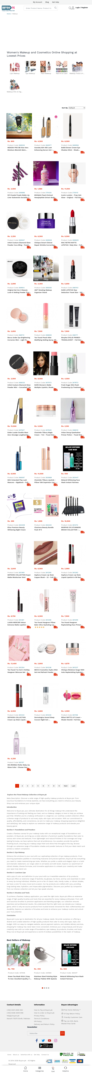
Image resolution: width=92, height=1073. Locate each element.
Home (9, 14)
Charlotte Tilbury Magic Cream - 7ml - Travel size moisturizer (44, 421)
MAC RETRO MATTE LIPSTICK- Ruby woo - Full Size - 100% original (71, 244)
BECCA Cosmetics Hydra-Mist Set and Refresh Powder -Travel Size (46, 627)
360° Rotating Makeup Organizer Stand (43, 291)
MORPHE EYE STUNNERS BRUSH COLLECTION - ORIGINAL (71, 504)
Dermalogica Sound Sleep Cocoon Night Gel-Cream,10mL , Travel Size (44, 669)
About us (16, 993)
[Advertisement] (46, 34)
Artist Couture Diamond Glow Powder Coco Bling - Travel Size (18, 244)
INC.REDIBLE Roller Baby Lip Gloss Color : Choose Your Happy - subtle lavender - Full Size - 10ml (18, 710)
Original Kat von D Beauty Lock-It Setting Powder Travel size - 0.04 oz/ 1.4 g (19, 291)
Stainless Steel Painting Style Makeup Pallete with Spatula (45, 921)
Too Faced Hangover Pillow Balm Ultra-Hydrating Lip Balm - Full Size (44, 586)
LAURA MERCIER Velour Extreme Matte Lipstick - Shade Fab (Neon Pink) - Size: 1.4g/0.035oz (19, 586)
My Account (37, 2)
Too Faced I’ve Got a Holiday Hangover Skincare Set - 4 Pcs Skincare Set (18, 627)
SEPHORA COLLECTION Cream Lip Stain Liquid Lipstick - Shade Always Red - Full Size (18, 669)
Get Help (55, 2)
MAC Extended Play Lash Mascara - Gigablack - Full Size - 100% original (17, 462)
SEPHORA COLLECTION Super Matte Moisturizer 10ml (19, 545)
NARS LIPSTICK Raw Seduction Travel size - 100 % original (72, 291)
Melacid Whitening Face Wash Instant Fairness (70, 462)
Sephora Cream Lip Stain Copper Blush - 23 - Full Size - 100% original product (45, 545)
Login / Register (82, 7)
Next (65, 730)
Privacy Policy (39, 960)
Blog (47, 2)
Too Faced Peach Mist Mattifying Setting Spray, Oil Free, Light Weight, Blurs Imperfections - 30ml (45, 339)
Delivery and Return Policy (44, 968)
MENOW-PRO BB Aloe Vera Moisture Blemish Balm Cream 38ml (17, 149)
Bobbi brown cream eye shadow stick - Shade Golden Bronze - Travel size (72, 149)
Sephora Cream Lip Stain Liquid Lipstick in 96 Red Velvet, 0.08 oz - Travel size (72, 545)
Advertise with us (26, 993)
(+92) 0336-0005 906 (15, 957)
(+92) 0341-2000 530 (15, 954)
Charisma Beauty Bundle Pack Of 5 (44, 504)
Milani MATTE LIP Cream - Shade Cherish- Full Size (71, 669)
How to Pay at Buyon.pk (43, 954)
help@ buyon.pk (13, 960)
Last (73, 730)
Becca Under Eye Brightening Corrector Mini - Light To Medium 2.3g (18, 339)
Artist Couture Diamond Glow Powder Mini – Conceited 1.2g (18, 380)
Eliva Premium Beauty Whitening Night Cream (16, 504)
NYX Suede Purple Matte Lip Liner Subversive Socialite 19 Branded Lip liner (18, 196)
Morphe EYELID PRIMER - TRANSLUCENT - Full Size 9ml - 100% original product (72, 339)
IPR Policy (38, 965)
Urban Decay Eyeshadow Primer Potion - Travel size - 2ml (72, 421)
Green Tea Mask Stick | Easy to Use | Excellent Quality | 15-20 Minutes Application (20, 921)
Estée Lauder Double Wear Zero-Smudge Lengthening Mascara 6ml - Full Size (17, 421)
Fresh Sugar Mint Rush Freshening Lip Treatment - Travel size (72, 380)
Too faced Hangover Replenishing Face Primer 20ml (71, 586)
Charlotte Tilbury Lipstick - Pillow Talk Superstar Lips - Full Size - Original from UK (45, 462)
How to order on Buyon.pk (44, 957)
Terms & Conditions (41, 962)
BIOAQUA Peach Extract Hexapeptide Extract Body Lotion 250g (44, 196)
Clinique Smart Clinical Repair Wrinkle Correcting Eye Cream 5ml (44, 244)
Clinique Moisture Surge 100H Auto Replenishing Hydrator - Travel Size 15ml (72, 627)
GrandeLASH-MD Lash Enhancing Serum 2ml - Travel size (43, 149)
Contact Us (45, 993)
